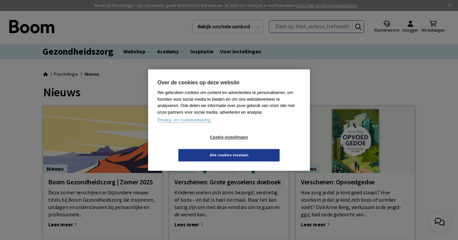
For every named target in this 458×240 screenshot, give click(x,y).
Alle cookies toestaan (268, 146)
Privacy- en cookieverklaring (183, 128)
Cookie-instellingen (189, 146)
